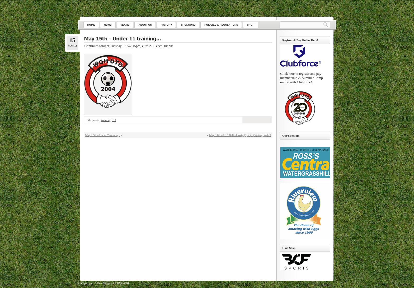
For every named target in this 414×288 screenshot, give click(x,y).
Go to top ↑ (327, 285)
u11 (114, 120)
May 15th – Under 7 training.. (102, 135)
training (105, 120)
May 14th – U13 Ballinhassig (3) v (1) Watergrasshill (240, 135)
